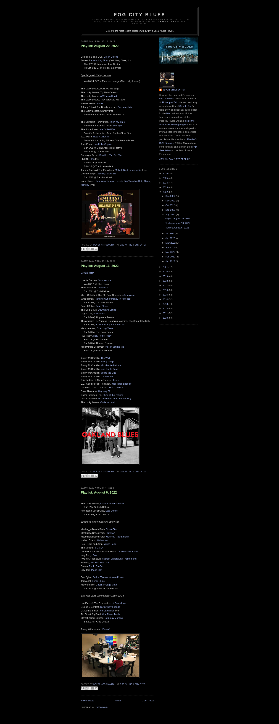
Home (118, 700)
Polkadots (103, 287)
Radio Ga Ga (95, 566)
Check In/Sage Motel (106, 584)
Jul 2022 (170, 233)
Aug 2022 (170, 214)
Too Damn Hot (106, 610)
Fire (92, 159)
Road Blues (101, 306)
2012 (166, 308)
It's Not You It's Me (114, 346)
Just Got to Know (110, 369)
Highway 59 (104, 391)
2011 (166, 313)
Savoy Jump (107, 361)
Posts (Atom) (101, 707)
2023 (166, 187)
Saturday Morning (114, 618)
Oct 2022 (170, 205)
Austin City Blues (100, 60)
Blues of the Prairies (113, 395)
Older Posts (148, 700)
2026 (166, 173)
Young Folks (110, 544)
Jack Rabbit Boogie (121, 383)
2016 (166, 290)
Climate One (185, 106)
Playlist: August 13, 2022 (100, 266)
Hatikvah (110, 533)
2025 (166, 178)
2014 (166, 299)
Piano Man (96, 570)
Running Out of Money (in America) (113, 298)
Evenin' (106, 629)
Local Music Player (163, 31)
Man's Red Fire (107, 129)
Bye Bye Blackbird (107, 173)
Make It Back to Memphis (128, 170)
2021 (166, 267)
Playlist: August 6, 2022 (99, 492)
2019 (166, 276)
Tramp (116, 380)
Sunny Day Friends (110, 607)
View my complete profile (174, 159)
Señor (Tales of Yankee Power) (109, 577)
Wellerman (102, 540)
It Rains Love (119, 603)
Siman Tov (111, 529)
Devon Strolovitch (174, 90)
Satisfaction (99, 313)
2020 (166, 271)
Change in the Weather (112, 503)
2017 (166, 285)
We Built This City (100, 562)
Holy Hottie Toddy (102, 335)
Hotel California (101, 136)
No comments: (137, 245)
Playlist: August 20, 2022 (100, 46)
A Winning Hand (108, 96)
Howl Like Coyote (103, 144)
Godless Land (107, 402)
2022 (166, 192)
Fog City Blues (139, 14)
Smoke (99, 103)
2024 (166, 182)
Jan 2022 (170, 261)
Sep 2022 (170, 210)
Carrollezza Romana (127, 551)
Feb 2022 (170, 256)
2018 (166, 281)
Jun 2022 (170, 238)
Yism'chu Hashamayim (117, 536)
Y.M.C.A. (99, 547)
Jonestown (129, 295)
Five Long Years (104, 328)
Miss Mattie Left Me (111, 365)
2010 (166, 317)
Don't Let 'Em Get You (110, 155)
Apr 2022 (170, 247)
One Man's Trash (111, 614)
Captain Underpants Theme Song (119, 558)
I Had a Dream (115, 387)
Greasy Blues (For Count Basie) (114, 398)
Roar (95, 555)
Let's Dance (112, 510)
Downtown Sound (107, 309)
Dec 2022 (170, 196)
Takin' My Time (117, 122)
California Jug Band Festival (110, 324)
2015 (166, 294)
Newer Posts (87, 700)
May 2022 (170, 242)
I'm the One (107, 376)
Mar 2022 (170, 252)
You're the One (108, 372)
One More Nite (125, 107)
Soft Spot (117, 125)
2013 (166, 304)
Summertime (104, 280)
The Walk (105, 358)
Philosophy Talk (170, 102)
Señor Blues (98, 581)
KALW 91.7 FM (168, 22)
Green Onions (111, 56)
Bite (168, 113)
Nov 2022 (170, 200)
